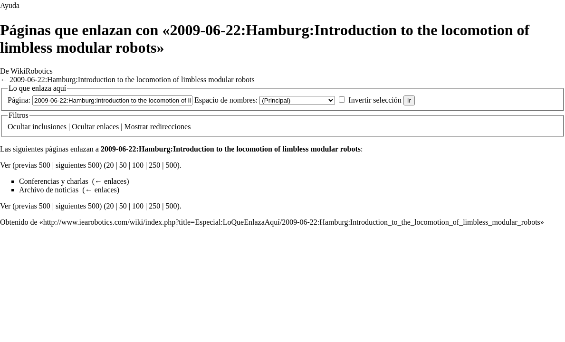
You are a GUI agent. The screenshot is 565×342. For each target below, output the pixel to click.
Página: (19, 100)
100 (138, 165)
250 (154, 165)
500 (171, 165)
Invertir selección (375, 100)
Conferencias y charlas (53, 181)
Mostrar (136, 127)
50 (123, 165)
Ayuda (9, 5)
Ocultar (19, 127)
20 (110, 165)
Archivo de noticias (48, 190)
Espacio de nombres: (226, 100)
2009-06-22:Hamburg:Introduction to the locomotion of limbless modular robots (132, 80)
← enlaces (110, 181)
